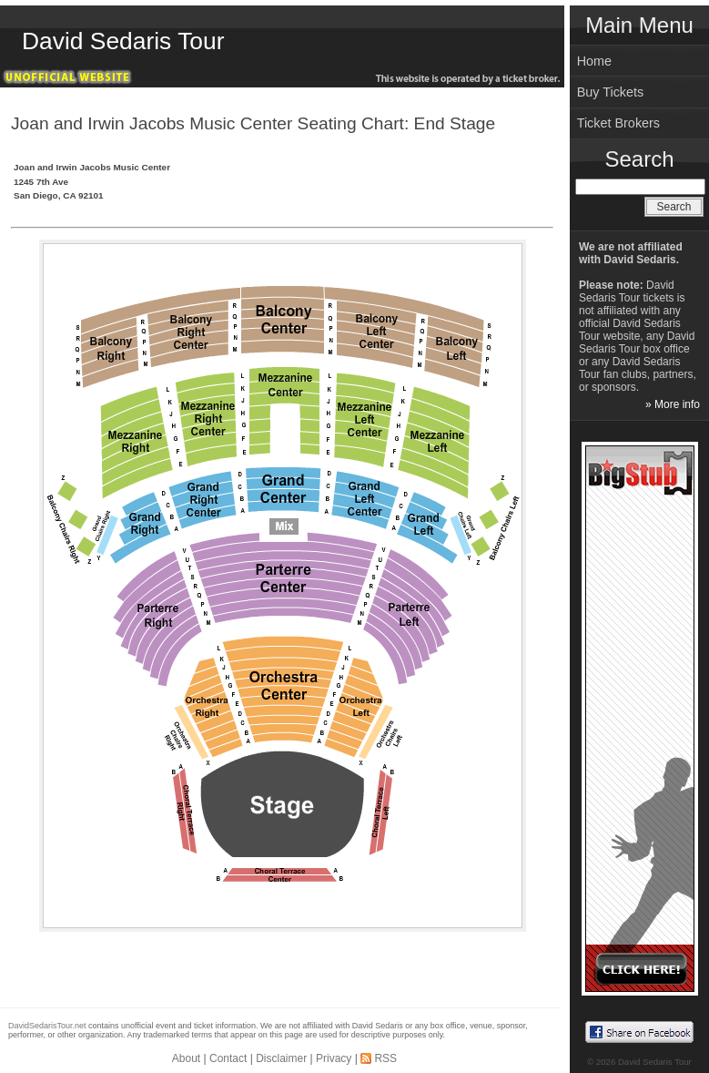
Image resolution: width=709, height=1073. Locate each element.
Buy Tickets (610, 92)
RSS (385, 1058)
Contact (228, 1058)
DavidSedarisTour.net (47, 1025)
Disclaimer (281, 1058)
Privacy (333, 1058)
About (186, 1058)
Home (594, 61)
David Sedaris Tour (123, 41)
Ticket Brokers (618, 123)
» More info (672, 404)
